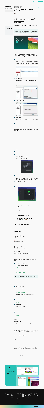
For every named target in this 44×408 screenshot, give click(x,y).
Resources (16, 1)
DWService (12, 395)
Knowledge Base (30, 393)
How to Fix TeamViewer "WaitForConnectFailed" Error (24, 215)
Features (6, 393)
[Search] (9, 11)
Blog (28, 397)
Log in (32, 1)
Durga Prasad (18, 206)
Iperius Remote (12, 398)
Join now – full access (40, 1)
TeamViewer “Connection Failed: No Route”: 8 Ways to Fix (24, 218)
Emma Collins (18, 216)
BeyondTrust (12, 393)
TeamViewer (19, 360)
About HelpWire (36, 394)
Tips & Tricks (22, 360)
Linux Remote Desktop (19, 397)
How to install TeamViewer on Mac (18, 22)
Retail (23, 405)
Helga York (17, 13)
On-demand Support (19, 393)
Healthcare (23, 396)
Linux (15, 360)
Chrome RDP (12, 394)
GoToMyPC (12, 397)
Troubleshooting (24, 206)
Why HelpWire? (6, 1)
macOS (17, 360)
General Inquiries (36, 393)
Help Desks (23, 397)
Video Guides (29, 394)
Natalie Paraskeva (19, 219)
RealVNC (12, 405)
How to (21, 6)
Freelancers (23, 394)
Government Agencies (24, 395)
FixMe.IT (11, 396)
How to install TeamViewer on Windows (19, 21)
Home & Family (24, 398)
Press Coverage (36, 395)
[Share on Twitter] (36, 7)
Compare (11, 1)
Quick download (35, 1)
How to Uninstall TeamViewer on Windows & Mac (23, 205)
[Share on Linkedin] (38, 7)
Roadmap (29, 396)
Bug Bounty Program (30, 398)
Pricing (13, 1)
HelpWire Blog (8, 6)
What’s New (29, 395)
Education (23, 393)
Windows (24, 360)
